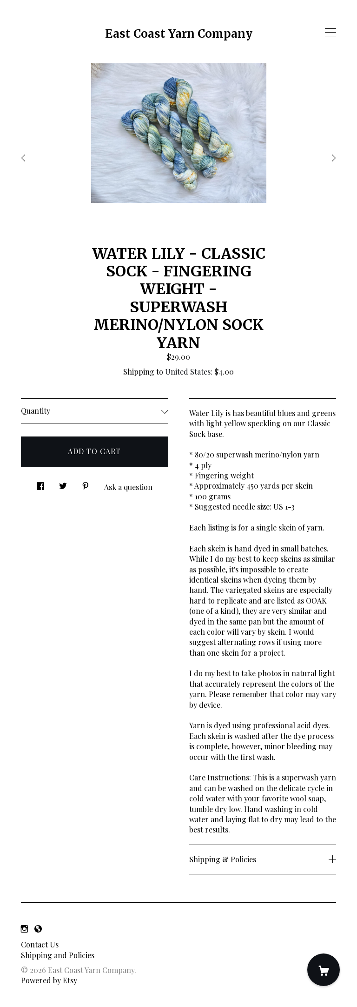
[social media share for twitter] (63, 484)
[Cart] (323, 969)
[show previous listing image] (44, 155)
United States (188, 371)
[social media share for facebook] (40, 484)
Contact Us (40, 944)
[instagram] (24, 928)
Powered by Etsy (49, 980)
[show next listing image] (313, 155)
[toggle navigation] (330, 32)
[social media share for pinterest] (85, 484)
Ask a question (128, 487)
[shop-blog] (38, 928)
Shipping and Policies (57, 955)
